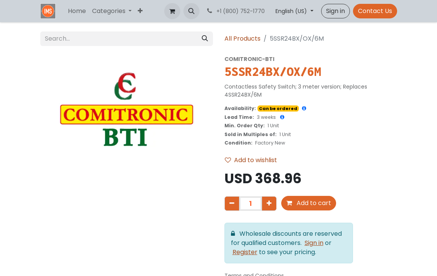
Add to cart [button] (308, 203)
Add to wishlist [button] (251, 160)
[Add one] (269, 203)
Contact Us (375, 11)
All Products (242, 38)
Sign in (335, 11)
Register (245, 252)
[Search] (205, 38)
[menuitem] (77, 11)
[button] (191, 11)
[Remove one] (231, 203)
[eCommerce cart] (172, 11)
